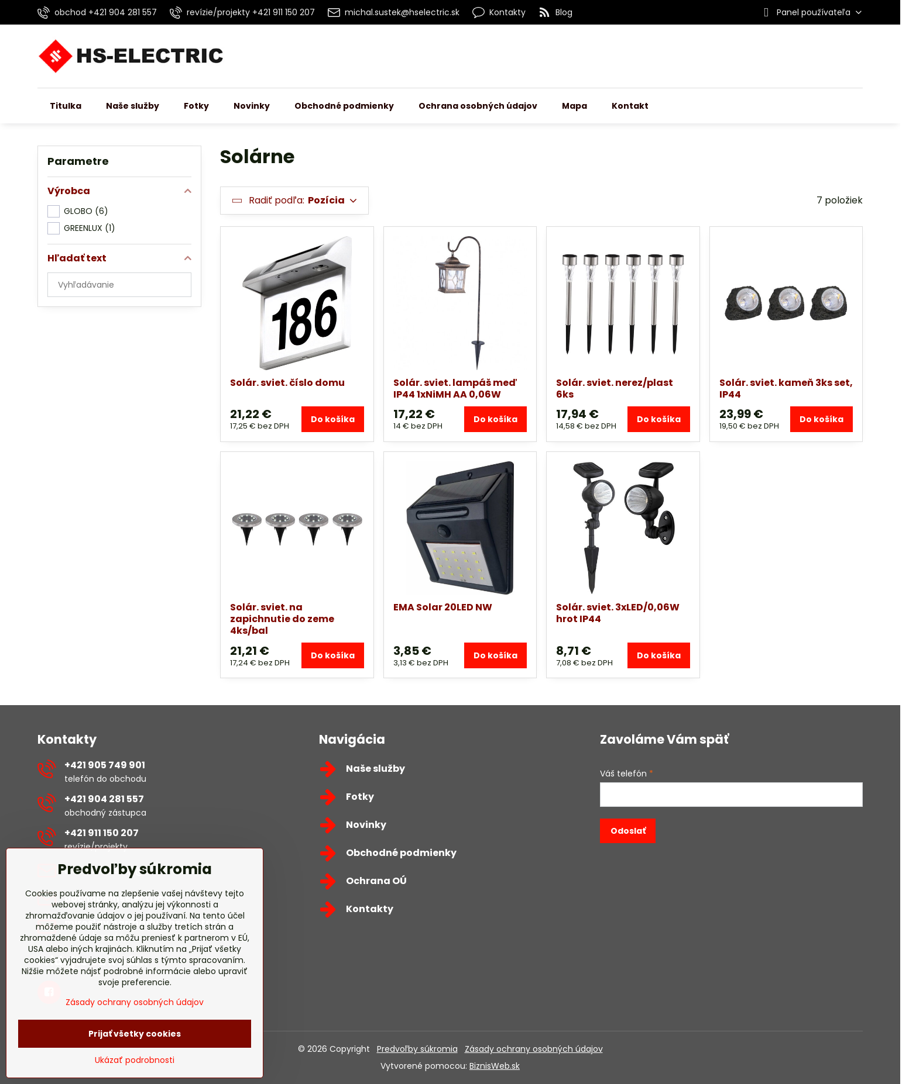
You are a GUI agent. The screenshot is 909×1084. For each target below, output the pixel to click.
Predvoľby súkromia (417, 1049)
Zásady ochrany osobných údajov (534, 1049)
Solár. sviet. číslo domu (287, 382)
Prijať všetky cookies (134, 1034)
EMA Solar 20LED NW (442, 607)
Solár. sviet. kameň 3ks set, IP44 (786, 388)
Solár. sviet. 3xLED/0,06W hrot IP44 (618, 613)
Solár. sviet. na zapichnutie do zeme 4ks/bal (282, 618)
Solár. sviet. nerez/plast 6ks (614, 388)
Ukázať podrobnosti (134, 1060)
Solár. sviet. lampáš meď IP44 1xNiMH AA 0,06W (455, 388)
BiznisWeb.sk (494, 1066)
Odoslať (628, 831)
